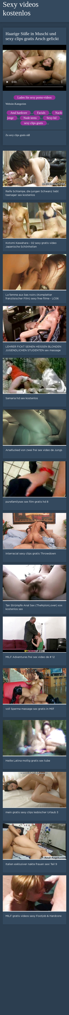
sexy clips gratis (33, 123)
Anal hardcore (18, 112)
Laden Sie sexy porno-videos (34, 97)
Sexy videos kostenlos (20, 8)
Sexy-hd (51, 117)
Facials (41, 112)
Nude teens (30, 117)
